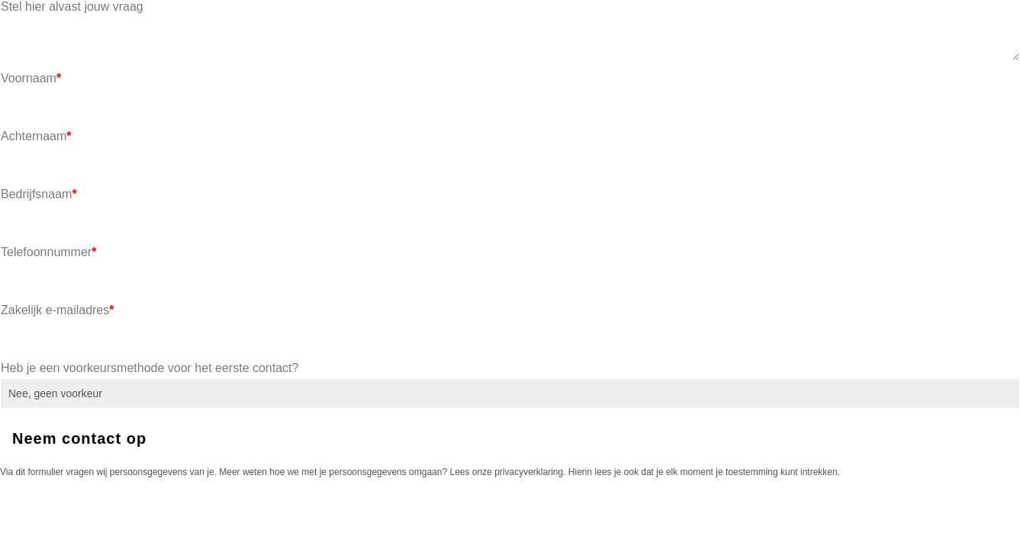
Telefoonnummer (48, 252)
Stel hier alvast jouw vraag (72, 6)
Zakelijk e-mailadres (57, 309)
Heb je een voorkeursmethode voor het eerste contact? (149, 367)
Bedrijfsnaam (39, 194)
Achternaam (36, 136)
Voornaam (31, 78)
